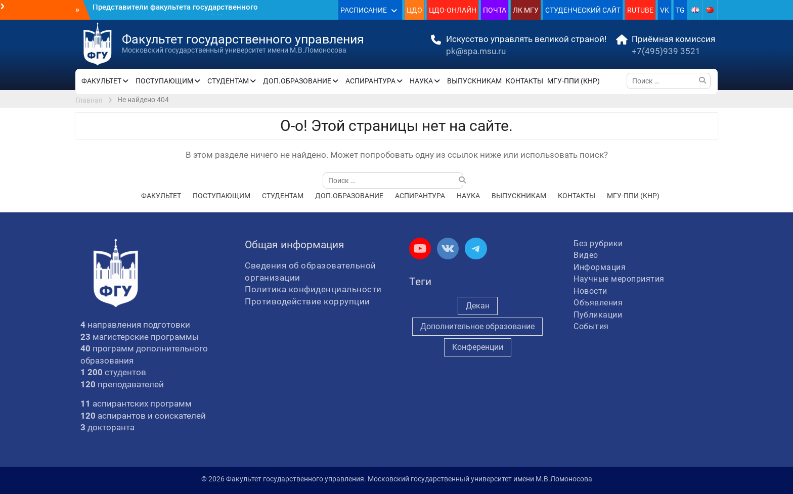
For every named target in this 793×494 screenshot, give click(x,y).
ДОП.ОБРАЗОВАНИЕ (297, 81)
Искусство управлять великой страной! (526, 39)
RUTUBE (640, 10)
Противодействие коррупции (307, 301)
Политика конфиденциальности (313, 289)
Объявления (598, 302)
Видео (586, 255)
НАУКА (421, 81)
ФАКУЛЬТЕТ (101, 81)
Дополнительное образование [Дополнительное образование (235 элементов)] (477, 326)
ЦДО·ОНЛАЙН (452, 10)
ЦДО (414, 10)
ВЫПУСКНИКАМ (474, 81)
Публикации (598, 315)
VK (664, 10)
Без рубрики (598, 243)
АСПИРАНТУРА (370, 81)
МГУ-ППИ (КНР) (573, 81)
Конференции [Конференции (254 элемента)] (477, 347)
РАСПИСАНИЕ (363, 10)
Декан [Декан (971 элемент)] (478, 305)
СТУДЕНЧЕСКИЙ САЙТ (583, 10)
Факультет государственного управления (243, 39)
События (591, 326)
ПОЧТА (494, 10)
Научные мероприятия (619, 279)
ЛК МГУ (526, 10)
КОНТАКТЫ (524, 81)
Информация (600, 267)
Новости (590, 291)
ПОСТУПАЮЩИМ (164, 81)
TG (680, 10)
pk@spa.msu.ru (476, 51)
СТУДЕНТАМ (228, 81)
